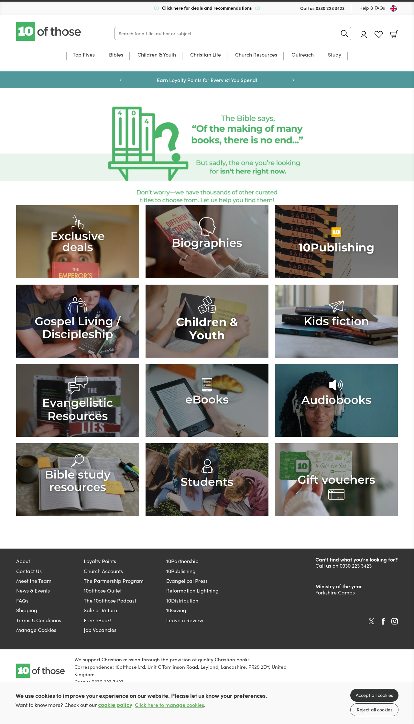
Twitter (371, 621)
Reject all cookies (374, 710)
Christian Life (205, 55)
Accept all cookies (374, 695)
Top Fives (84, 55)
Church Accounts (103, 571)
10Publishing (181, 571)
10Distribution (182, 600)
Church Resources (256, 55)
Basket (394, 34)
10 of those (49, 31)
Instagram (394, 621)
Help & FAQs (372, 8)
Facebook (383, 621)
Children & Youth (156, 55)
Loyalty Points (100, 561)
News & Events (33, 590)
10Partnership (182, 561)
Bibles (116, 55)
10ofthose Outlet (103, 590)
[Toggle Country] (393, 8)
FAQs (22, 600)
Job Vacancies (100, 629)
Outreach (302, 55)
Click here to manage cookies (169, 705)
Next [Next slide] (293, 79)
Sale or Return (100, 610)
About (23, 561)
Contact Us (29, 571)
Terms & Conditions (38, 620)
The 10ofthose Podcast (110, 600)
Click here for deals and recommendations (207, 8)
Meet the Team (33, 580)
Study (334, 55)
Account (364, 34)
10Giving (176, 610)
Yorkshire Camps (335, 592)
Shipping (26, 610)
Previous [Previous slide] (121, 79)
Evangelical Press (187, 580)
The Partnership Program (114, 580)
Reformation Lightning (192, 590)
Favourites (379, 34)
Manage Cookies (36, 629)
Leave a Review (184, 620)
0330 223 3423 (330, 8)
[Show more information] (207, 154)
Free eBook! (97, 620)
